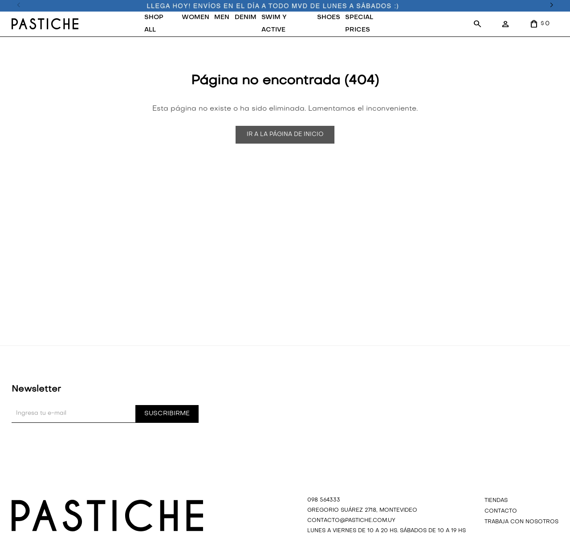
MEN (221, 17)
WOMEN (195, 17)
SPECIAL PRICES (359, 24)
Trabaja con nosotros (521, 522)
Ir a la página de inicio (285, 134)
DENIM (245, 17)
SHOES (328, 17)
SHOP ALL (153, 24)
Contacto (500, 511)
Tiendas (496, 500)
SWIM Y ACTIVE (274, 24)
